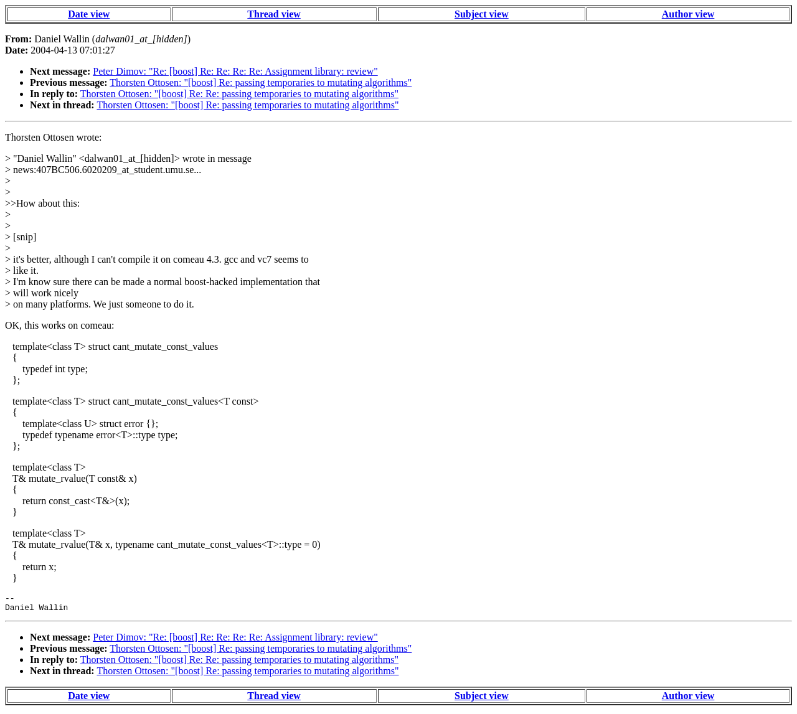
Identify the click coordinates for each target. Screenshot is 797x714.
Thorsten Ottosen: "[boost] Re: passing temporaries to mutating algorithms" (261, 82)
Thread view (273, 14)
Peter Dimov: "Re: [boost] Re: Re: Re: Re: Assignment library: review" (235, 71)
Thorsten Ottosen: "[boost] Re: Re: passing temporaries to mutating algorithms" (239, 93)
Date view (89, 14)
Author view (688, 14)
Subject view (482, 14)
